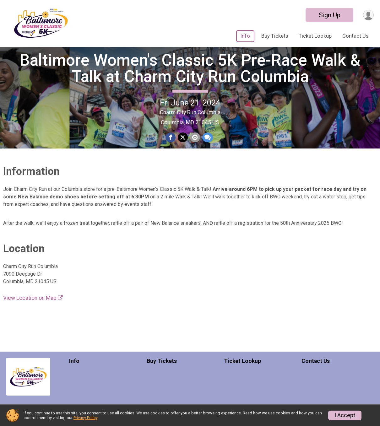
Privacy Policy (85, 417)
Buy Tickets (274, 36)
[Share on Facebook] (171, 146)
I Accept (344, 415)
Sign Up (328, 15)
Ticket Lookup (315, 36)
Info (245, 36)
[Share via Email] (195, 146)
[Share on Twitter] (183, 146)
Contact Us (355, 36)
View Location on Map (33, 315)
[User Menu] (368, 15)
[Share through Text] (207, 146)
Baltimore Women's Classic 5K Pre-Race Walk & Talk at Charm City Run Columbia (190, 76)
